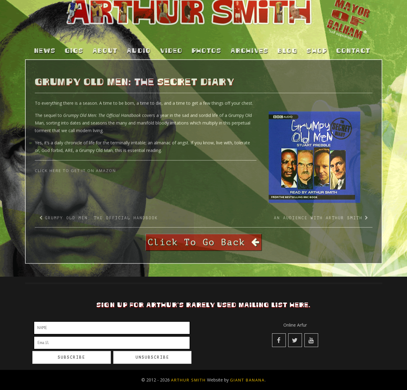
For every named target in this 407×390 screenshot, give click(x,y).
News (45, 48)
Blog (287, 48)
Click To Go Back (203, 239)
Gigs (74, 48)
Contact (353, 48)
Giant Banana (247, 380)
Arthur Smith (188, 380)
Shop (317, 48)
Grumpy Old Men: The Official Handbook (101, 214)
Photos (206, 48)
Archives (249, 48)
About (105, 48)
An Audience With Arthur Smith (318, 214)
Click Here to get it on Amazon (76, 167)
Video (171, 48)
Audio (139, 48)
